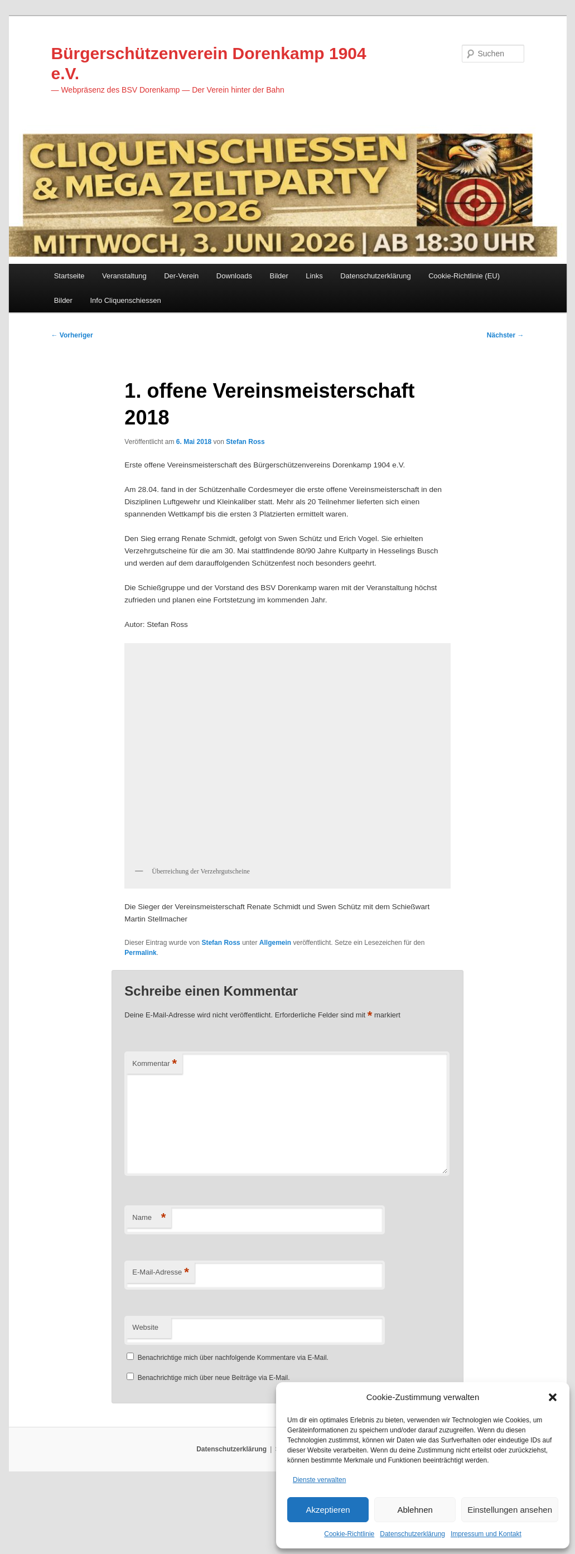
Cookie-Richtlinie (349, 1534)
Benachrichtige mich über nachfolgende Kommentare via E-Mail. (233, 1423)
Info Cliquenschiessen (125, 305)
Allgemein (275, 1006)
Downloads (234, 281)
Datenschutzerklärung (412, 1534)
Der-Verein (181, 281)
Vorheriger (72, 341)
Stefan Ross (245, 451)
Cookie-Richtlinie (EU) (464, 281)
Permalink (140, 1016)
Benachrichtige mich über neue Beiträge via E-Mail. (214, 1443)
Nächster (505, 341)
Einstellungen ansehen (509, 1508)
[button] (552, 1394)
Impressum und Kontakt (486, 1534)
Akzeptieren (328, 1508)
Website (145, 1393)
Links (314, 281)
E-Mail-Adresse (160, 1338)
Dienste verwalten (319, 1478)
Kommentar (154, 1130)
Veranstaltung (124, 281)
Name (149, 1284)
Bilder (279, 281)
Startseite (69, 281)
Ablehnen (414, 1508)
